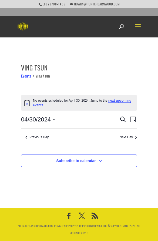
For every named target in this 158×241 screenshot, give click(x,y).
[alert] (79, 103)
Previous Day (37, 137)
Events (26, 76)
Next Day (128, 137)
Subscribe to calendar (76, 161)
